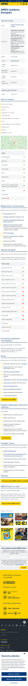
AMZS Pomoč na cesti (7, 132)
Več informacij (6, 438)
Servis (3, 121)
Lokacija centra (5, 107)
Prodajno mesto (5, 127)
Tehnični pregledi (6, 115)
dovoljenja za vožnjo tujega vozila (13, 456)
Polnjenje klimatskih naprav (10, 386)
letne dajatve (10, 233)
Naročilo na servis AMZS (9, 399)
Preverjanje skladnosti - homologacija (10, 118)
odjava (19, 217)
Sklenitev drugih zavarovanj (10, 225)
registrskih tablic (13, 236)
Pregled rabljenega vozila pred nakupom (11, 124)
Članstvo (4, 130)
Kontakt (3, 630)
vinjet (9, 459)
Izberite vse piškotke (14, 674)
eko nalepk (10, 462)
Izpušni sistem (7, 383)
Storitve (3, 110)
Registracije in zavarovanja (8, 113)
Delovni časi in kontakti (7, 104)
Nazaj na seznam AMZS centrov (10, 503)
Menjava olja (6, 367)
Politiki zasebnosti (20, 564)
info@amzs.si (4, 635)
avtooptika (24, 364)
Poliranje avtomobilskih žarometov (12, 389)
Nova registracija (7, 213)
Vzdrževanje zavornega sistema (11, 372)
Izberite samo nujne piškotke (14, 679)
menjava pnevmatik (22, 379)
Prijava (24, 567)
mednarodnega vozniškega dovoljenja (17, 454)
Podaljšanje (6, 217)
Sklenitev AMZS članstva (9, 451)
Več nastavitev (14, 683)
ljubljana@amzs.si (15, 60)
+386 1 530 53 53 (10, 650)
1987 (8, 647)
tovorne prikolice (12, 395)
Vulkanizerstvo (7, 379)
